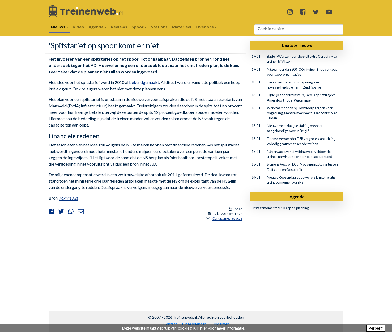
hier (203, 328)
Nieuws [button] (59, 26)
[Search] (299, 29)
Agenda (297, 196)
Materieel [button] (181, 26)
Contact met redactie (227, 218)
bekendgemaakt (144, 82)
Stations (159, 26)
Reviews (119, 26)
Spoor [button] (139, 26)
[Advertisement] (145, 262)
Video (78, 26)
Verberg (376, 328)
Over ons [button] (206, 26)
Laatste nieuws (297, 45)
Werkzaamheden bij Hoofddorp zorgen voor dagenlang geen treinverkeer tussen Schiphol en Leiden (302, 113)
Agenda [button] (97, 26)
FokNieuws (68, 197)
